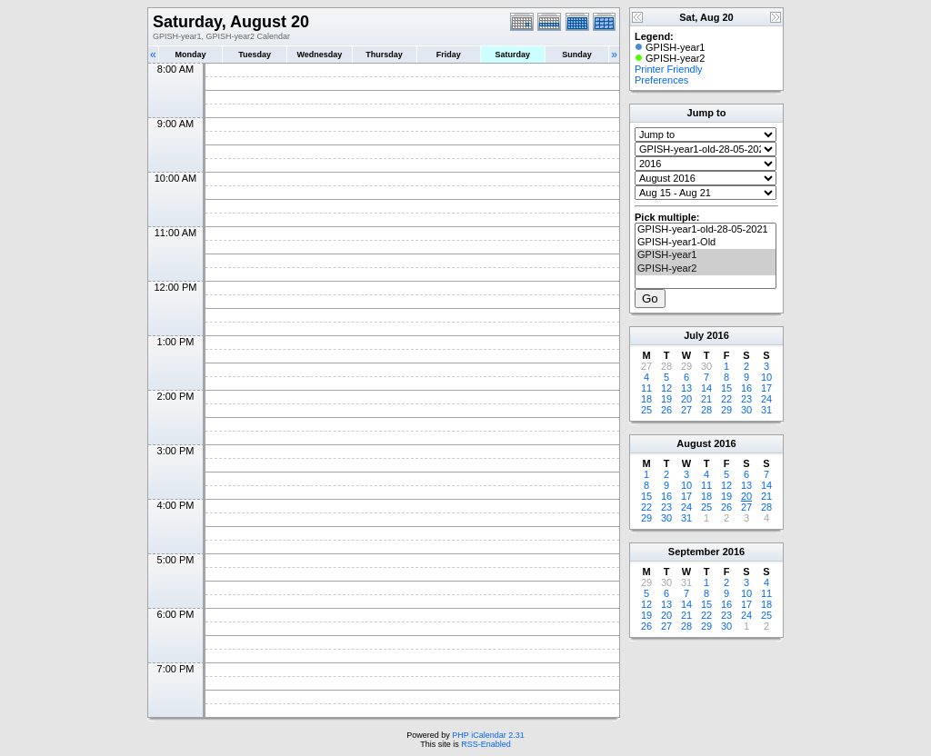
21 (706, 398)
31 (766, 409)
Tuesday (254, 54)
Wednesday (319, 54)
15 (726, 388)
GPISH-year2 (706, 269)
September (694, 551)
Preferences (661, 80)
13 (686, 388)
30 (746, 409)
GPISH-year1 (706, 255)
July (694, 335)
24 (766, 398)
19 (666, 398)
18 (646, 398)
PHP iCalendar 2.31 (488, 735)
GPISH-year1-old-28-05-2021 (706, 230)
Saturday (513, 54)
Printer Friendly (669, 69)
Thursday (384, 54)
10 (766, 377)
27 (686, 409)
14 (706, 388)
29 (726, 409)
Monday (190, 54)
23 (746, 398)
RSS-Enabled (486, 744)
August (693, 443)
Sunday (577, 54)
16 (746, 388)
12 (666, 388)
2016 (717, 335)
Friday (448, 54)
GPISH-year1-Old (706, 242)
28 (706, 409)
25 (646, 409)
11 (646, 388)
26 (666, 409)
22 (726, 398)
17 (766, 388)
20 (686, 398)
